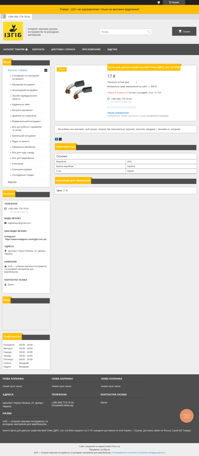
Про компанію (91, 49)
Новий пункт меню (12, 386)
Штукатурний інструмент (25, 90)
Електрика (17, 163)
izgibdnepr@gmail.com (19, 223)
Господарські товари (23, 175)
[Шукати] (149, 32)
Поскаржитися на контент (125, 452)
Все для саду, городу (23, 152)
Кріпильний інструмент (24, 135)
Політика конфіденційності (152, 452)
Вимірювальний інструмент (26, 121)
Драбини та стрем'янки (24, 115)
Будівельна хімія (21, 104)
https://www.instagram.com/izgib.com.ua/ (25, 239)
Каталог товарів (14, 49)
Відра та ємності (21, 141)
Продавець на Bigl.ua (99, 449)
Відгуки (112, 49)
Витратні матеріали (22, 110)
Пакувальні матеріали (23, 147)
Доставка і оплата (63, 49)
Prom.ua (116, 446)
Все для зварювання (23, 158)
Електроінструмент (22, 169)
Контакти (38, 49)
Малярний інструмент (23, 84)
